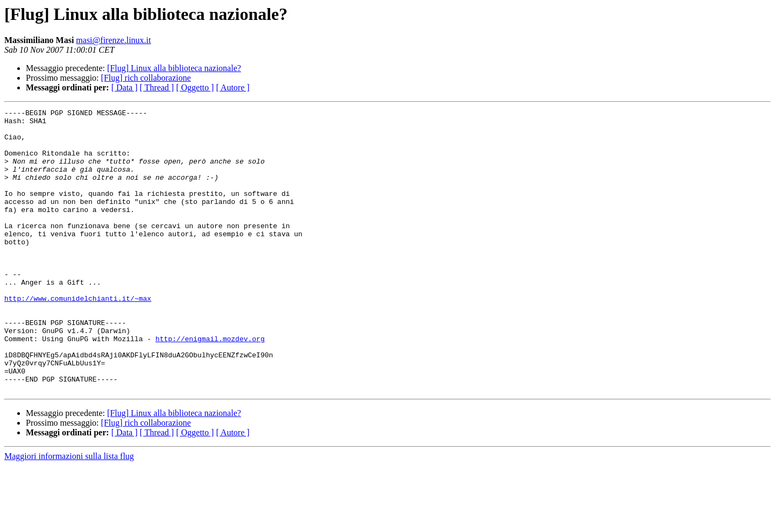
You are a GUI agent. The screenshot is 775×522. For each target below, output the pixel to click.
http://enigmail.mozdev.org (210, 385)
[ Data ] (124, 87)
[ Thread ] (157, 87)
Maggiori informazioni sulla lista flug (69, 512)
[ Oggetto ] (195, 87)
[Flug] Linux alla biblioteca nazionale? (174, 68)
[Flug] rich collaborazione (146, 77)
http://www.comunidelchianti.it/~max (77, 337)
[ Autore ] (232, 87)
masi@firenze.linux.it (113, 40)
